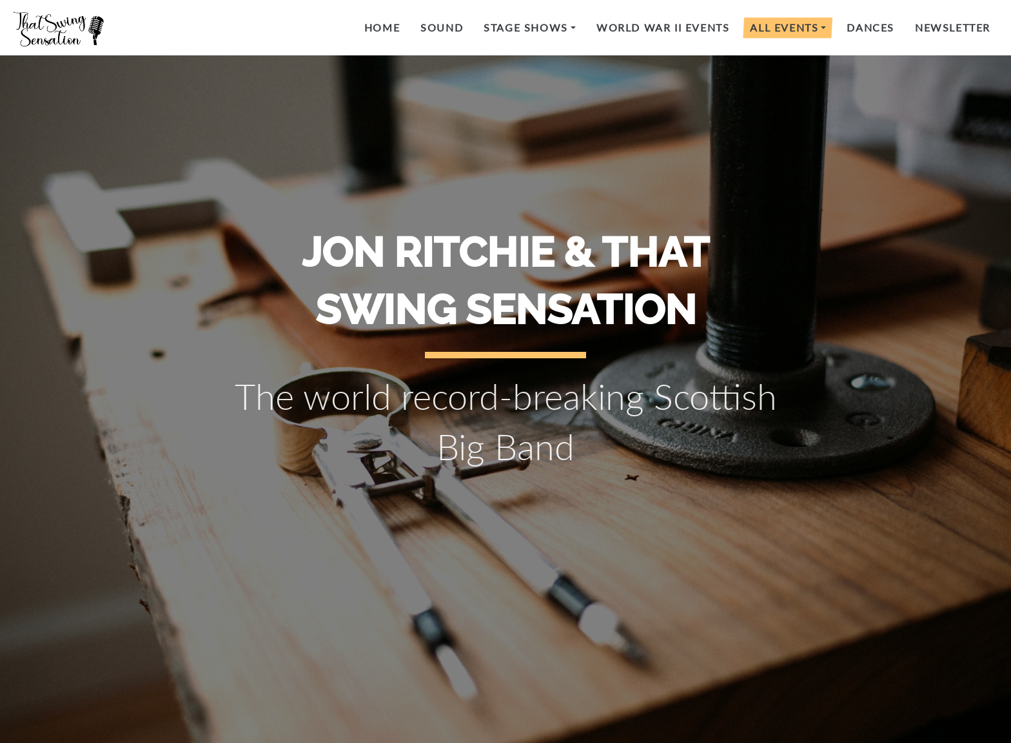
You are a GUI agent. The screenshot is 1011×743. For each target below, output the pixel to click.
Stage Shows (526, 27)
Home (382, 27)
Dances (870, 27)
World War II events (662, 27)
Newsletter (952, 27)
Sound (441, 27)
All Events (784, 27)
